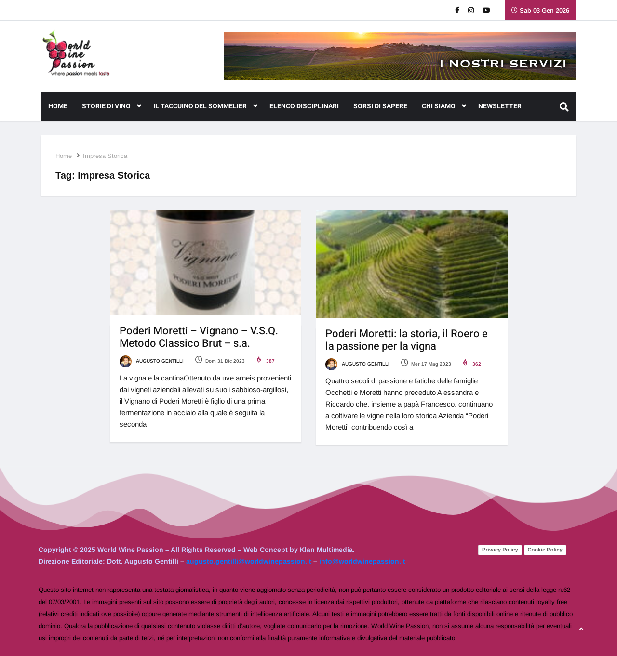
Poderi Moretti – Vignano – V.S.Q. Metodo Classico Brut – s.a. (199, 337)
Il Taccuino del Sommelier (205, 106)
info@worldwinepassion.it (362, 561)
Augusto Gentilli (152, 361)
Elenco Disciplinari (304, 106)
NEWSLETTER (500, 106)
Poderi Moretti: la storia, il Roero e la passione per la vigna (406, 340)
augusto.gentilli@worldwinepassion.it (248, 561)
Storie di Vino (111, 106)
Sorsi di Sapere (380, 106)
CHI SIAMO (444, 106)
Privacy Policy (500, 549)
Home (57, 106)
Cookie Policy (545, 549)
